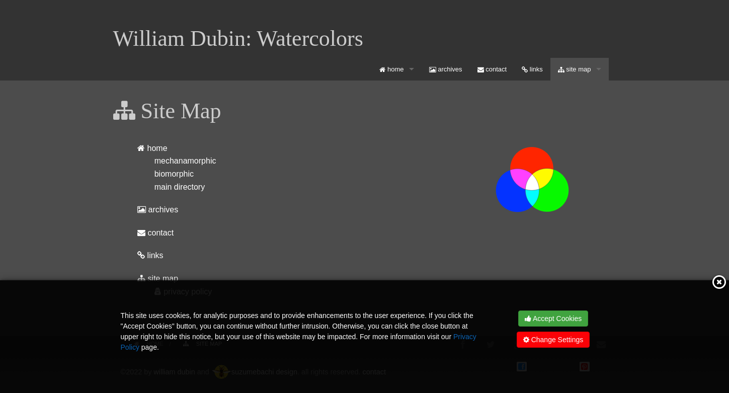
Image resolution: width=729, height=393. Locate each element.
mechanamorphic (185, 160)
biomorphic (174, 174)
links (532, 69)
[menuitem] (396, 69)
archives (445, 69)
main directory (179, 187)
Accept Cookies (553, 319)
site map (574, 69)
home (391, 69)
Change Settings (553, 340)
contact (492, 69)
